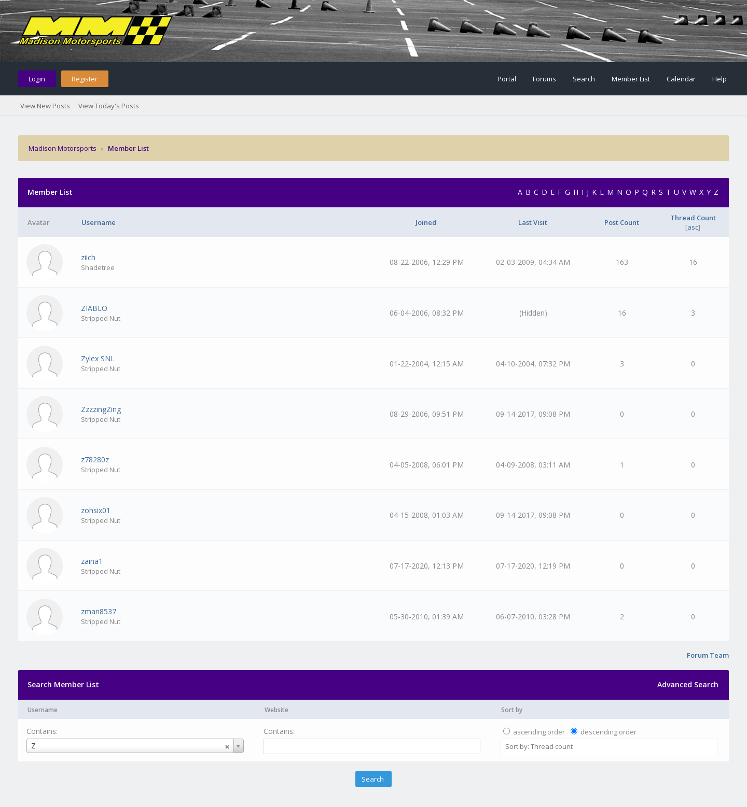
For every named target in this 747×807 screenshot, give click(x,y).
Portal (506, 78)
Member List (631, 78)
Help (719, 78)
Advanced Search (687, 684)
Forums (544, 78)
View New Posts (45, 105)
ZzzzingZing (101, 409)
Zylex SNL (98, 358)
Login (37, 78)
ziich (88, 257)
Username (42, 709)
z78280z (95, 459)
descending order (608, 732)
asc (692, 227)
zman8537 (98, 611)
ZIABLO (94, 308)
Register (85, 78)
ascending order (539, 732)
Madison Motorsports (62, 148)
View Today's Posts (108, 105)
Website (276, 709)
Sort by (511, 709)
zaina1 (92, 561)
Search (584, 78)
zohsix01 (95, 510)
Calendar (681, 78)
